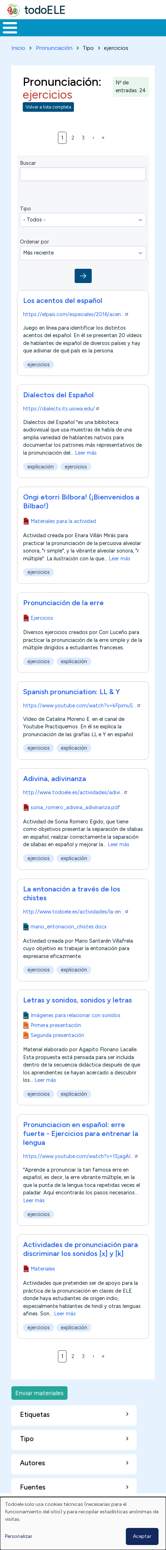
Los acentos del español (62, 300)
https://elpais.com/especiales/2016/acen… (76, 314)
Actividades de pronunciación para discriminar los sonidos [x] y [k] (80, 1249)
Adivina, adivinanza (54, 778)
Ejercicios (42, 618)
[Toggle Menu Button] (10, 27)
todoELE (45, 10)
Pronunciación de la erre (63, 602)
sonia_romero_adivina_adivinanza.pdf (75, 807)
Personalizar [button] (18, 1536)
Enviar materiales (39, 1393)
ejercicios (38, 364)
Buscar (28, 163)
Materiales (43, 1269)
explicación (40, 467)
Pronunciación (54, 47)
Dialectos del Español (58, 395)
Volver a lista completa (48, 107)
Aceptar (142, 1536)
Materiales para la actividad (63, 521)
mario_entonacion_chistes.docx (69, 926)
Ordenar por (34, 242)
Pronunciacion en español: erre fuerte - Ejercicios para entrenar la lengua (80, 1133)
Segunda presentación (57, 1035)
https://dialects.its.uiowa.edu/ (61, 408)
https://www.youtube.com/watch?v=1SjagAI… (81, 1156)
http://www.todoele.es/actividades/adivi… (75, 792)
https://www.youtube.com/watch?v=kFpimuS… (82, 705)
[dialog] (83, 1523)
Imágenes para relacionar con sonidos (76, 1015)
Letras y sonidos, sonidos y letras (77, 1000)
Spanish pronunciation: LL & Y (71, 691)
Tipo (25, 208)
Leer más (86, 453)
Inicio (18, 47)
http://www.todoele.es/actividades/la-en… (76, 911)
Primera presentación (56, 1025)
